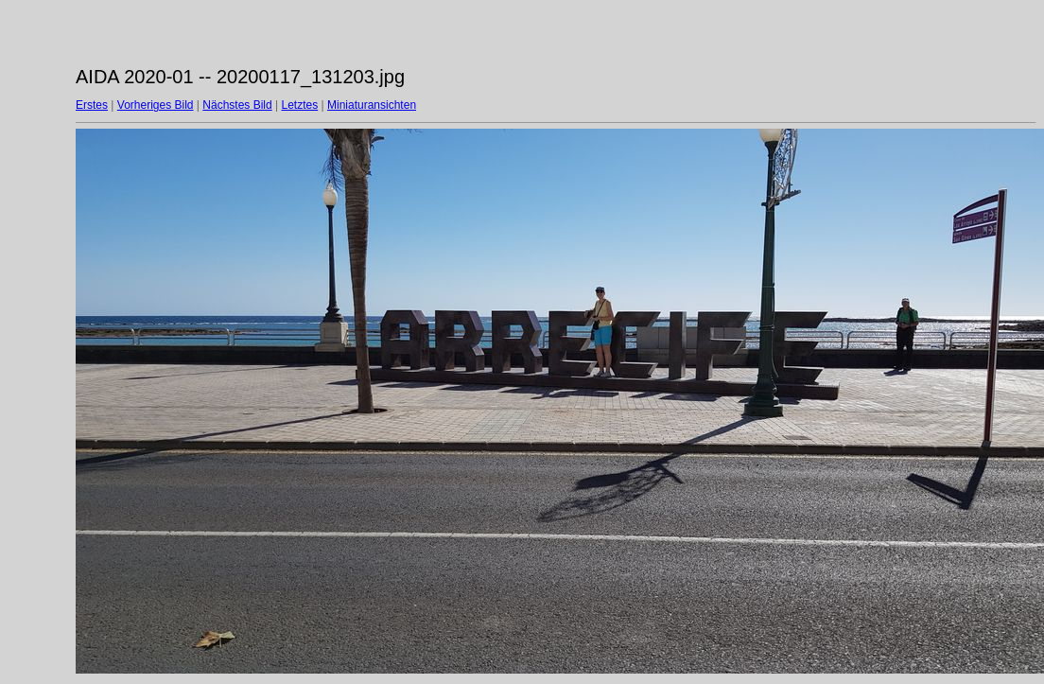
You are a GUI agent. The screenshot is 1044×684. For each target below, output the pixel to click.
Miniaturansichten (371, 105)
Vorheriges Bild (155, 105)
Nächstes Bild (236, 105)
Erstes (92, 105)
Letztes (300, 105)
